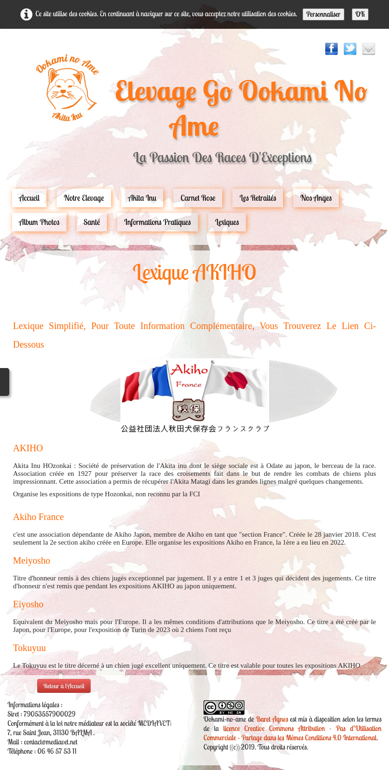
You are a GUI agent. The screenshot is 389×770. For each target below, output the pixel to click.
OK (360, 14)
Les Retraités (257, 198)
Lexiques (227, 222)
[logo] (194, 113)
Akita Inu (142, 198)
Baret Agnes (272, 719)
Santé (92, 222)
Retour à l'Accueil (64, 686)
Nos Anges (316, 198)
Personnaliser (323, 14)
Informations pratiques (157, 222)
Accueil (29, 198)
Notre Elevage (84, 198)
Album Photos (39, 222)
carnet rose (197, 198)
